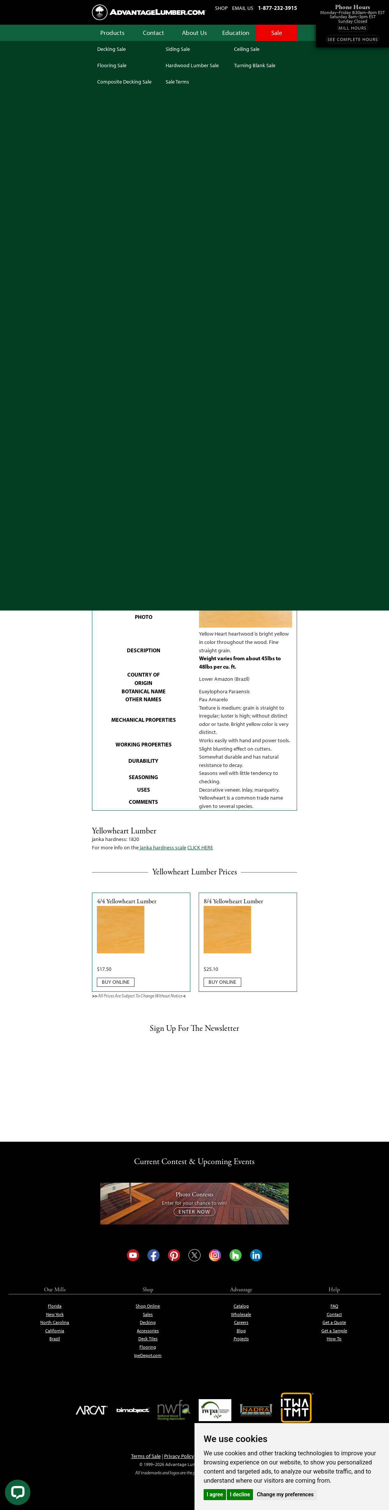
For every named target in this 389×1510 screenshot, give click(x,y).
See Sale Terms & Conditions (194, 401)
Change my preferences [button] (285, 1494)
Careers (241, 1322)
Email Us (242, 8)
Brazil (54, 1338)
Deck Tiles (148, 1338)
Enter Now (194, 1211)
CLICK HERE (200, 847)
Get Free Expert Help (264, 457)
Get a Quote (334, 1322)
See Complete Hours (352, 39)
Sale (276, 32)
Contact (153, 32)
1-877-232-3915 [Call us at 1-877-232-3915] (277, 8)
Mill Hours (352, 28)
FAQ (334, 1306)
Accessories (148, 1330)
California (54, 1330)
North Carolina (54, 1322)
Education (235, 32)
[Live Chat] (17, 1492)
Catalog (241, 1306)
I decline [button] (240, 1494)
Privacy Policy (179, 1456)
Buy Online (116, 981)
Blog (241, 1330)
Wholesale (241, 1314)
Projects (241, 1338)
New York (55, 1314)
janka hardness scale (162, 847)
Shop (221, 8)
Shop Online (148, 1306)
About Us (194, 32)
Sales (148, 1314)
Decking (148, 1322)
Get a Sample (334, 1330)
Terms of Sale (146, 1456)
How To (334, 1338)
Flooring (147, 1347)
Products (112, 32)
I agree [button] (215, 1494)
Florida (55, 1306)
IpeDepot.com (147, 1355)
